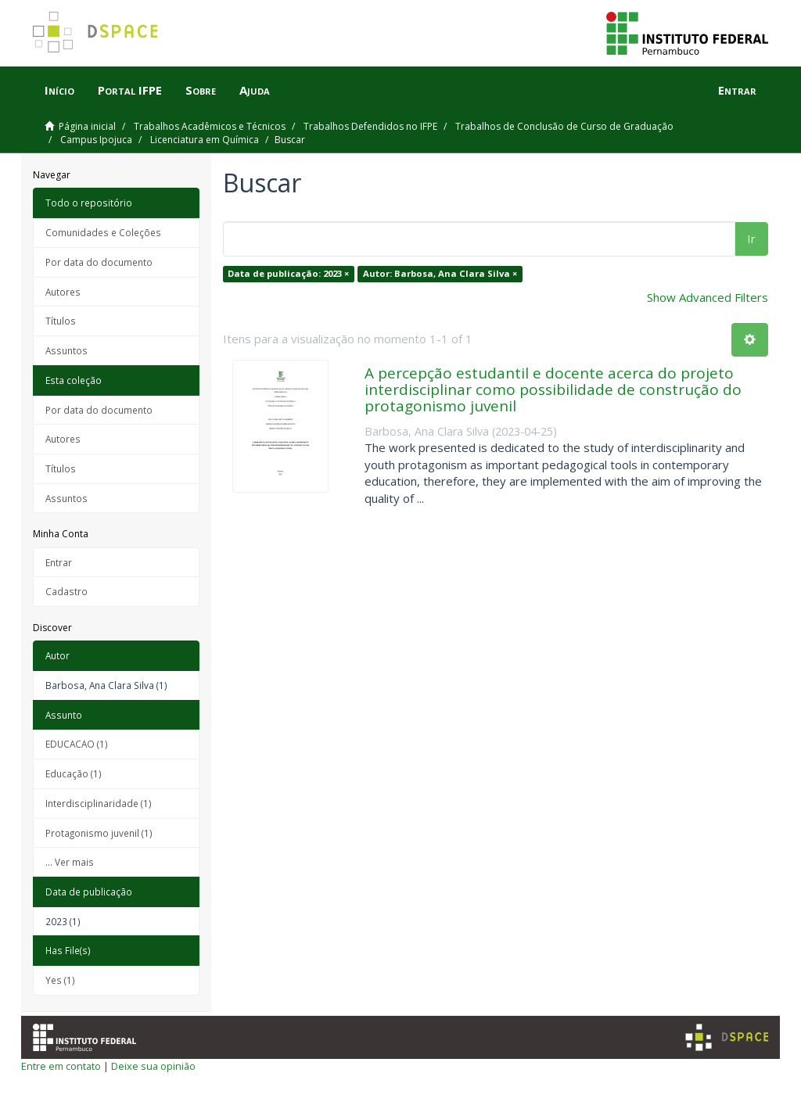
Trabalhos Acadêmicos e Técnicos (210, 126)
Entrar (58, 562)
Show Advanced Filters (707, 297)
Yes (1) (60, 980)
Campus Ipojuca (96, 139)
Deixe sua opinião (153, 1066)
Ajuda (254, 90)
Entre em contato (61, 1066)
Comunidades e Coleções (103, 232)
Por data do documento (99, 262)
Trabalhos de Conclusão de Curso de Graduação (564, 126)
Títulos (60, 320)
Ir (751, 238)
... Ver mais (69, 862)
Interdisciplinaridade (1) (98, 803)
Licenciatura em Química (204, 139)
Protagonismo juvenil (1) (99, 833)
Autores (63, 291)
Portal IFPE (130, 90)
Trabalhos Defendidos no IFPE (370, 126)
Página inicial (87, 126)
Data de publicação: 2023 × (288, 273)
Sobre (200, 90)
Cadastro (66, 591)
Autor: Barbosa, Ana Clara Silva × (440, 273)
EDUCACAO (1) (76, 743)
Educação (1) (73, 773)
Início (59, 90)
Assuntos (66, 350)
